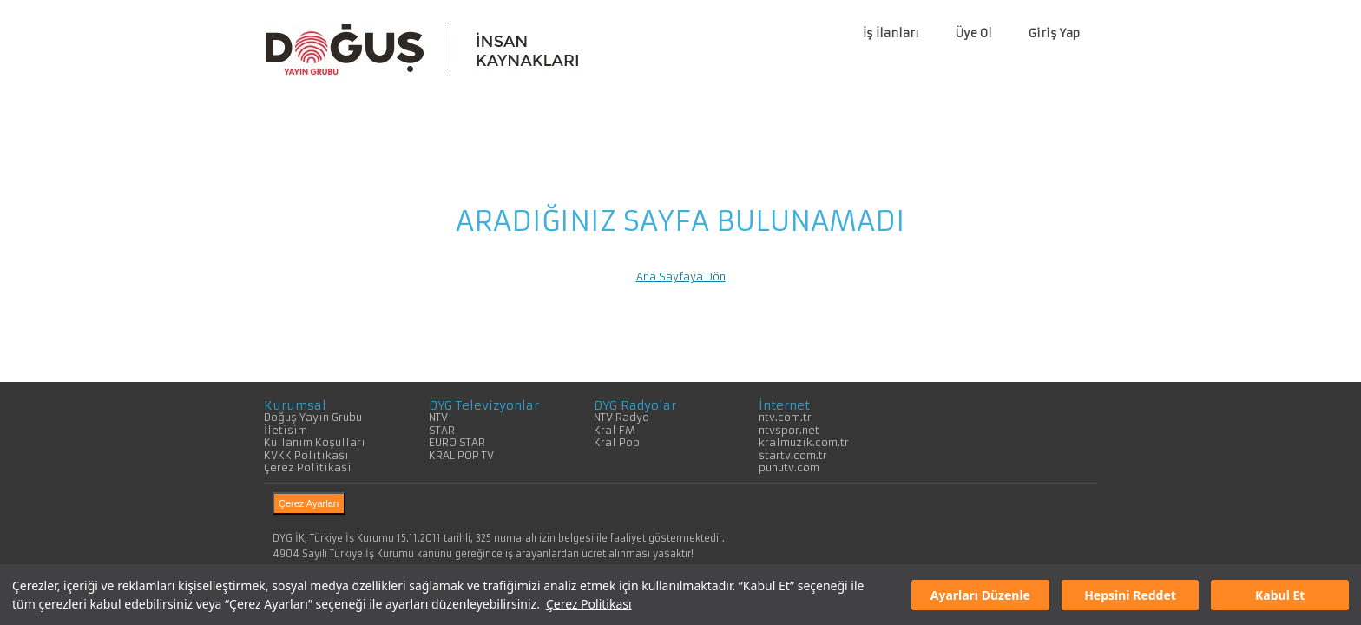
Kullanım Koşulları (314, 442)
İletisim (285, 430)
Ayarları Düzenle (980, 595)
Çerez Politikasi (308, 467)
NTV (438, 417)
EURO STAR (457, 442)
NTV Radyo (621, 417)
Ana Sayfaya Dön (681, 276)
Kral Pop (617, 442)
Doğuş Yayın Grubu (313, 417)
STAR (442, 430)
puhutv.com (789, 467)
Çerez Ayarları (309, 503)
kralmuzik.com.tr (804, 442)
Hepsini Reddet (1130, 595)
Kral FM (614, 430)
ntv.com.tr (785, 417)
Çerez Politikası (589, 603)
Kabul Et (1280, 595)
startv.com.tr (793, 455)
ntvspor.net (789, 430)
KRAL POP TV (461, 455)
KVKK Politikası (306, 455)
